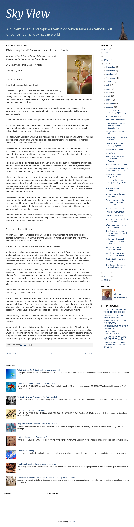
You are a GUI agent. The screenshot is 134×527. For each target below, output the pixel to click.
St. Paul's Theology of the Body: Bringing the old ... (116, 182)
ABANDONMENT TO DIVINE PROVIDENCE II (116, 327)
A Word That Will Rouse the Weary (116, 195)
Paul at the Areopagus (115, 149)
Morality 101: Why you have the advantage (115, 254)
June (108, 89)
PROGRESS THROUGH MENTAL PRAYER (114, 316)
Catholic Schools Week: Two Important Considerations (116, 125)
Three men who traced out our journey (117, 220)
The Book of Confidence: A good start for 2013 (116, 266)
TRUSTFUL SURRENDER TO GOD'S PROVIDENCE (115, 311)
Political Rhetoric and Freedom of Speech (34, 437)
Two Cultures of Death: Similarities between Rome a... (115, 158)
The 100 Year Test (113, 116)
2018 (106, 49)
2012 (106, 273)
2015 (106, 56)
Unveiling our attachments (117, 215)
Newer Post (11, 353)
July (108, 85)
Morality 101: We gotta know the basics (115, 248)
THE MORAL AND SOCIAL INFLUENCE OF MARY (115, 338)
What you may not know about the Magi (116, 226)
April (108, 96)
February (110, 103)
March (109, 100)
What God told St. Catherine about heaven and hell (38, 370)
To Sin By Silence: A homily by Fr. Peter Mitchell (37, 397)
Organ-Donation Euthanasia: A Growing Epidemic (38, 424)
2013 (106, 64)
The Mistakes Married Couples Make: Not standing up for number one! (46, 477)
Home (49, 353)
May (108, 92)
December (110, 67)
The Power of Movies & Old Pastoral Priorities (36, 383)
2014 (106, 60)
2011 (106, 276)
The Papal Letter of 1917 (116, 120)
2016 (106, 53)
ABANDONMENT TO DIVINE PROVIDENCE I (116, 322)
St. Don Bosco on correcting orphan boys (116, 111)
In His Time (110, 153)
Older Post (88, 353)
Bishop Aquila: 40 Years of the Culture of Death (117, 169)
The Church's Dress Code (116, 165)
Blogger (72, 522)
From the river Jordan (115, 212)
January (109, 107)
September (111, 78)
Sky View (28, 13)
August (109, 81)
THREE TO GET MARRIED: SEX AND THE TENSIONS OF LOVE (115, 344)
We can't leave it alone (115, 208)
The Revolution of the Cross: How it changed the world (116, 233)
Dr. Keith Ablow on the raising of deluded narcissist (115, 202)
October (109, 74)
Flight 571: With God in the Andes (31, 410)
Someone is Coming (25, 451)
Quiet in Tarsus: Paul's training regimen (115, 144)
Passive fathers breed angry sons (115, 175)
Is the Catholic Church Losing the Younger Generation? (115, 241)
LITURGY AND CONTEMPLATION (112, 332)
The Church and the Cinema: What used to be (36, 464)
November (110, 71)
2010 (106, 280)
